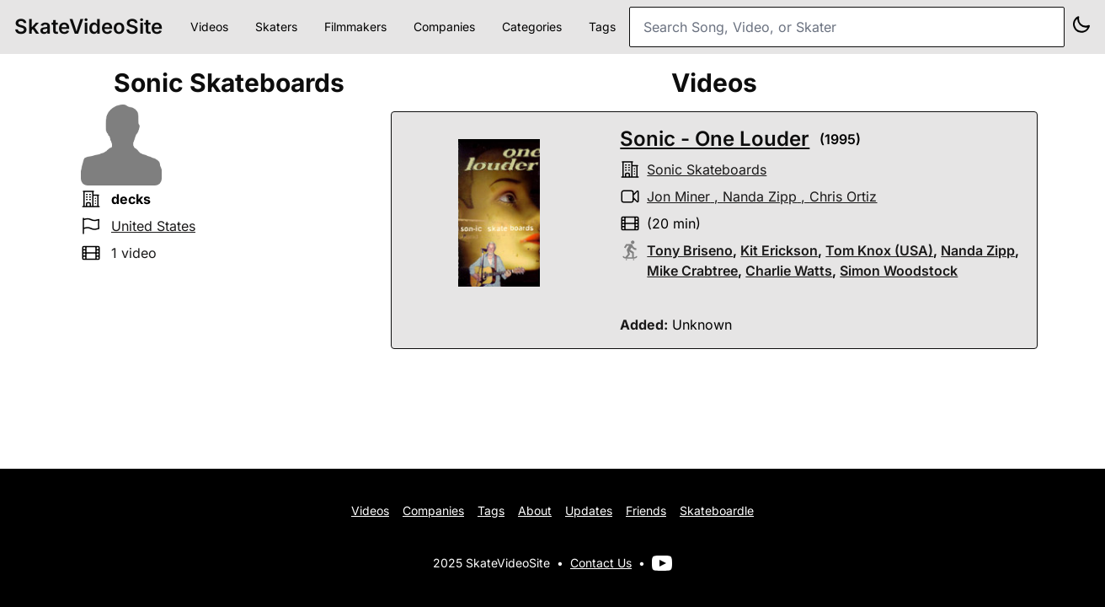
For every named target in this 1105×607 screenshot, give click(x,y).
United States (153, 226)
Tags (602, 26)
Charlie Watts (788, 270)
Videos (209, 26)
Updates (588, 510)
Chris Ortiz (843, 196)
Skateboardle (717, 510)
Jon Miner (678, 196)
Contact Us (601, 563)
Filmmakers (355, 26)
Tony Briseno (690, 250)
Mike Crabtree (692, 270)
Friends (646, 510)
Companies (444, 26)
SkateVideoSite (88, 26)
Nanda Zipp (760, 196)
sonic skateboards (706, 169)
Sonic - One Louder (714, 138)
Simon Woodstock (899, 270)
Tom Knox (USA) (879, 250)
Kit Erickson (779, 250)
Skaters (276, 26)
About (535, 510)
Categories (532, 26)
